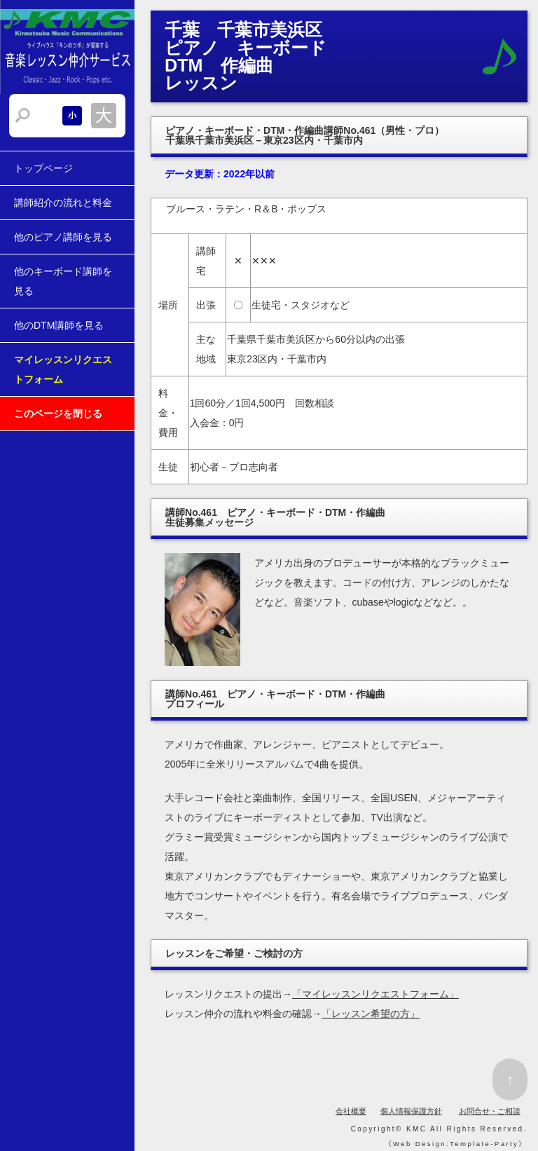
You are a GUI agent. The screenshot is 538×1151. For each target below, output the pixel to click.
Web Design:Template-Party (455, 1143)
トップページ (43, 168)
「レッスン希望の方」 (371, 1013)
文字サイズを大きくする (103, 115)
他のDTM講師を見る (59, 325)
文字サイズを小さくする (72, 115)
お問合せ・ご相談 (489, 1111)
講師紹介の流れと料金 (63, 202)
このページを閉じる (58, 413)
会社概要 (351, 1111)
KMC (416, 1129)
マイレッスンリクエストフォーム (63, 369)
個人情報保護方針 (411, 1111)
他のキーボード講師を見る (63, 281)
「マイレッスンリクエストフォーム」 (375, 994)
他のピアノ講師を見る (63, 237)
